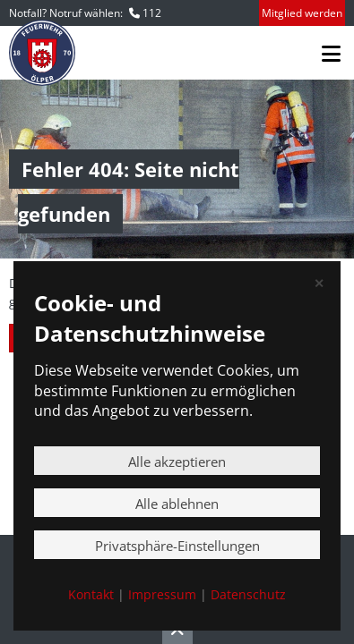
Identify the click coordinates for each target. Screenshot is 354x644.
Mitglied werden (302, 13)
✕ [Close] (319, 283)
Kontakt (91, 594)
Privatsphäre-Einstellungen (177, 546)
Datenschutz (248, 594)
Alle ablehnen (177, 504)
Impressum (162, 594)
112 (151, 13)
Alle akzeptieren (177, 461)
